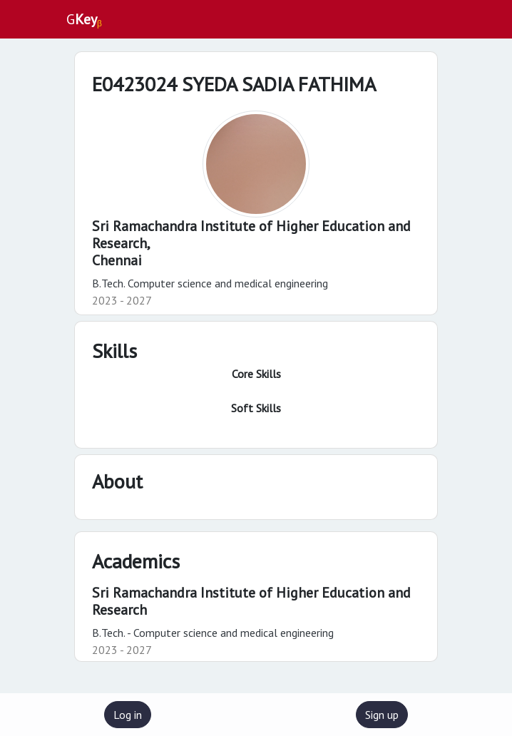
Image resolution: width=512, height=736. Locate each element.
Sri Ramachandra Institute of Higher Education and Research (251, 601)
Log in (127, 714)
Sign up (382, 714)
